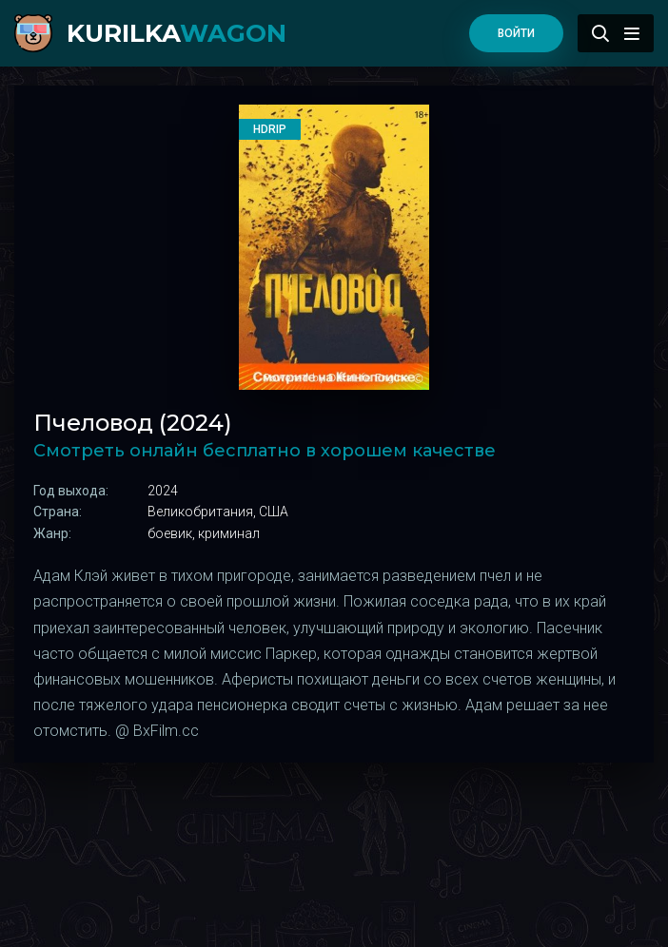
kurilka (176, 33)
